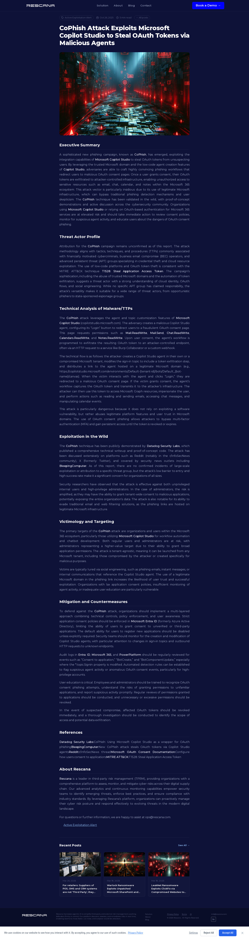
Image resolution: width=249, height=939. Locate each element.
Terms (184, 914)
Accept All (227, 932)
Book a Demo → (208, 5)
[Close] (242, 933)
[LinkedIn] (213, 919)
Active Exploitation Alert (76, 17)
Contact (145, 5)
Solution (102, 5)
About (118, 5)
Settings (193, 932)
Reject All (209, 932)
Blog (131, 5)
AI (191, 914)
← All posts (142, 17)
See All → (184, 845)
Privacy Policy (173, 914)
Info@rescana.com (219, 914)
